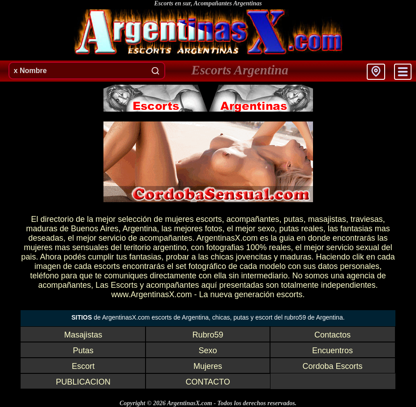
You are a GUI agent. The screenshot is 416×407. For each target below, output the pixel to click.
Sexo (208, 350)
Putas (83, 350)
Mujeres (207, 366)
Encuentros (332, 350)
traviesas (367, 219)
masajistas (327, 219)
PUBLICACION (83, 381)
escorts (209, 219)
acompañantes (252, 219)
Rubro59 (208, 334)
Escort (83, 366)
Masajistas (83, 334)
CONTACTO (207, 381)
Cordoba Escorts (332, 366)
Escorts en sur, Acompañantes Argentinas (208, 3)
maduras (41, 228)
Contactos (332, 334)
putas (294, 219)
